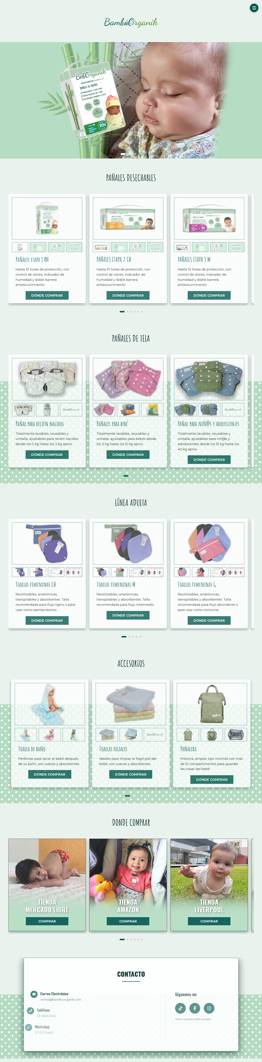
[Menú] (254, 8)
